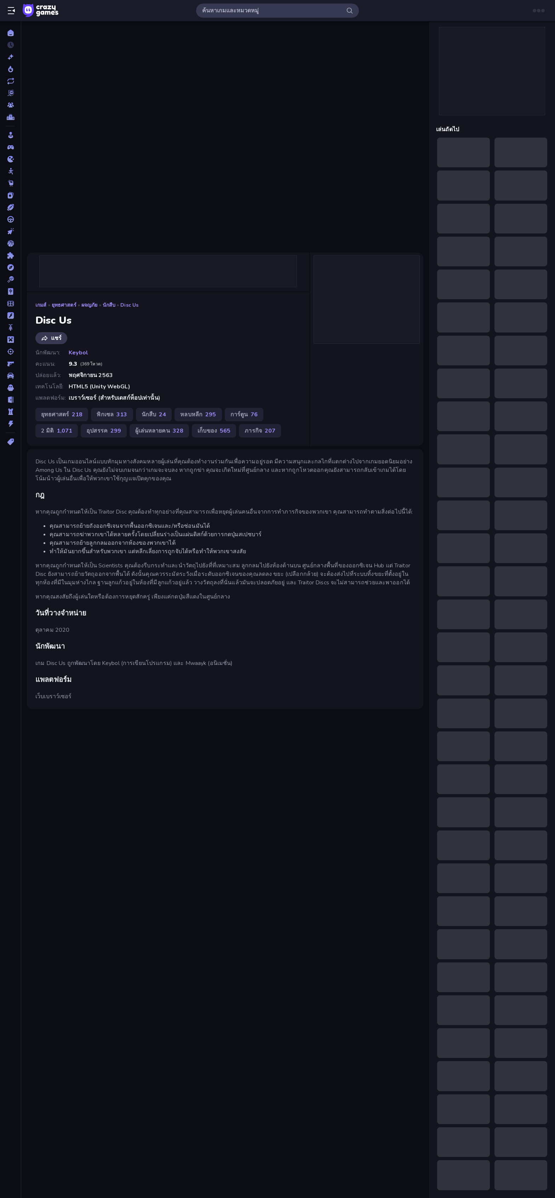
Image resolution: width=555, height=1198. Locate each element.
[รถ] (10, 376)
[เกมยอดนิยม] (10, 69)
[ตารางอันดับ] (10, 117)
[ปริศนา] (10, 255)
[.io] (10, 159)
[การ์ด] (10, 195)
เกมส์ (41, 305)
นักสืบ (109, 305)
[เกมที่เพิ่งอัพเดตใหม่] (10, 81)
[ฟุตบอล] (10, 303)
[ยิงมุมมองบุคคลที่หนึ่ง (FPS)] (10, 364)
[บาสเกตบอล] (10, 243)
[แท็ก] (10, 442)
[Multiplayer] (10, 105)
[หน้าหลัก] (10, 33)
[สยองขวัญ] (10, 388)
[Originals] (10, 93)
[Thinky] (10, 183)
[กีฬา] (10, 207)
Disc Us (129, 305)
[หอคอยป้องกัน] (10, 412)
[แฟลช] (10, 315)
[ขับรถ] (10, 219)
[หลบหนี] (10, 400)
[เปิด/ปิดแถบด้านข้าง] (11, 10)
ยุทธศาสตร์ (64, 305)
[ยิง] (10, 352)
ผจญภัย (89, 305)
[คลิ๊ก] (10, 231)
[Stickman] (10, 171)
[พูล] (10, 279)
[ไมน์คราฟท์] (10, 340)
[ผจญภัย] (10, 267)
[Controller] (10, 147)
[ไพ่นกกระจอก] (10, 291)
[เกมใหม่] (10, 57)
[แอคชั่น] (10, 424)
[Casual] (10, 135)
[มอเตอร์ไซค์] (10, 328)
